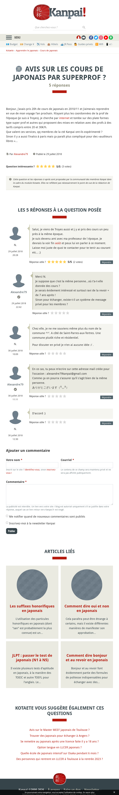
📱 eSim (110, 44)
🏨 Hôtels (52, 44)
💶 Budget (12, 44)
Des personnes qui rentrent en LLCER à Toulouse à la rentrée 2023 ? (59, 759)
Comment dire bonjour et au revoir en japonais (87, 657)
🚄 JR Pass (66, 44)
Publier (11, 531)
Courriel (67, 460)
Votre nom (14, 460)
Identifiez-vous (32, 469)
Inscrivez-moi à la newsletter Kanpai (32, 523)
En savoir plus (88, 792)
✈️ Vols (41, 44)
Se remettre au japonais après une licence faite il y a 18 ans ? (59, 741)
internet (64, 118)
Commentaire (16, 481)
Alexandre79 (21, 154)
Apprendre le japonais (27, 50)
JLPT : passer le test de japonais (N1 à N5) (32, 657)
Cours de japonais (48, 50)
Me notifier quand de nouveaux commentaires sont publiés (47, 516)
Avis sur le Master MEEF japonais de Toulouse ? (59, 730)
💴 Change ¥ (27, 44)
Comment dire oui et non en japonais (86, 608)
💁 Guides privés (83, 44)
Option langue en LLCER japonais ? (59, 747)
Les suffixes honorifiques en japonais (32, 608)
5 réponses (59, 85)
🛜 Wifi (99, 44)
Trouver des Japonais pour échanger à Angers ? (59, 735)
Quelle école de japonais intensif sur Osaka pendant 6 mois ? (60, 753)
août (58, 243)
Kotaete (10, 50)
